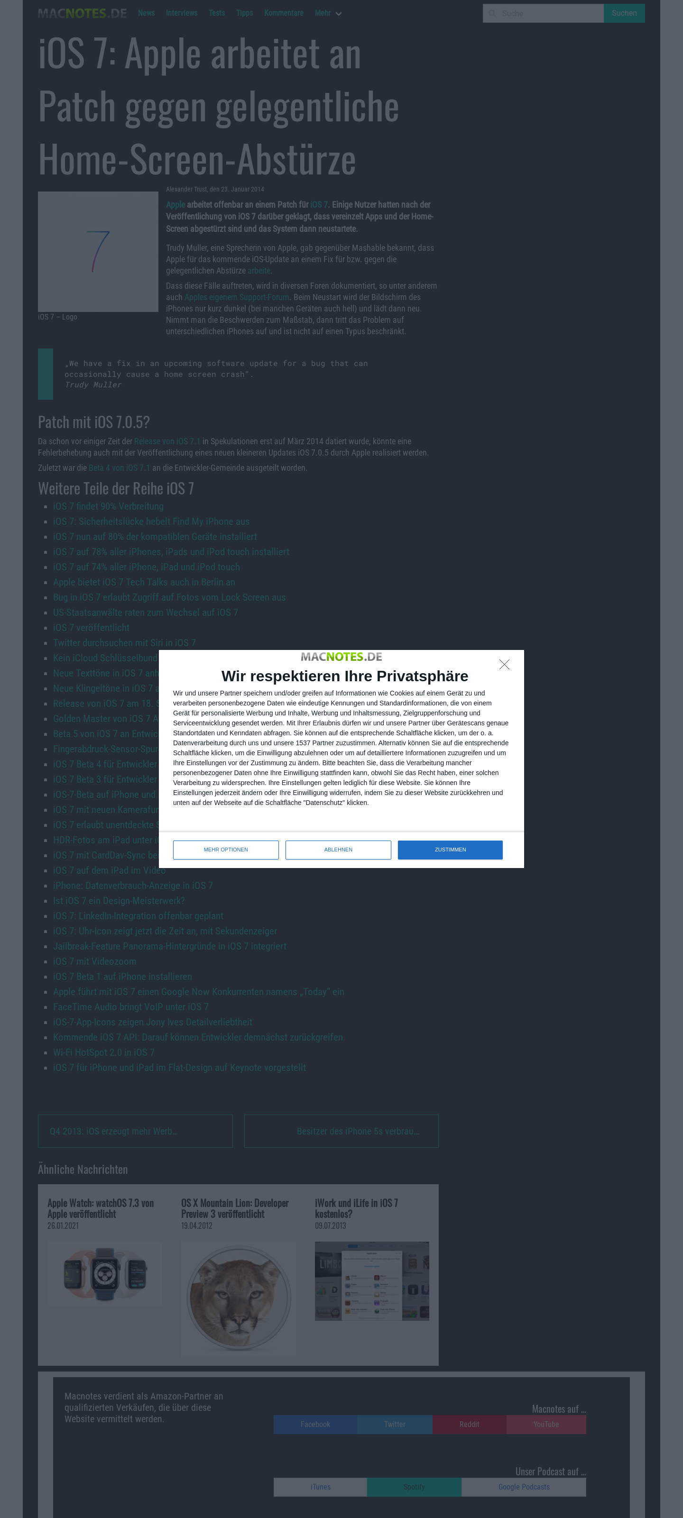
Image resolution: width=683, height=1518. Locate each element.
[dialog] (341, 759)
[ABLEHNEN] (507, 667)
